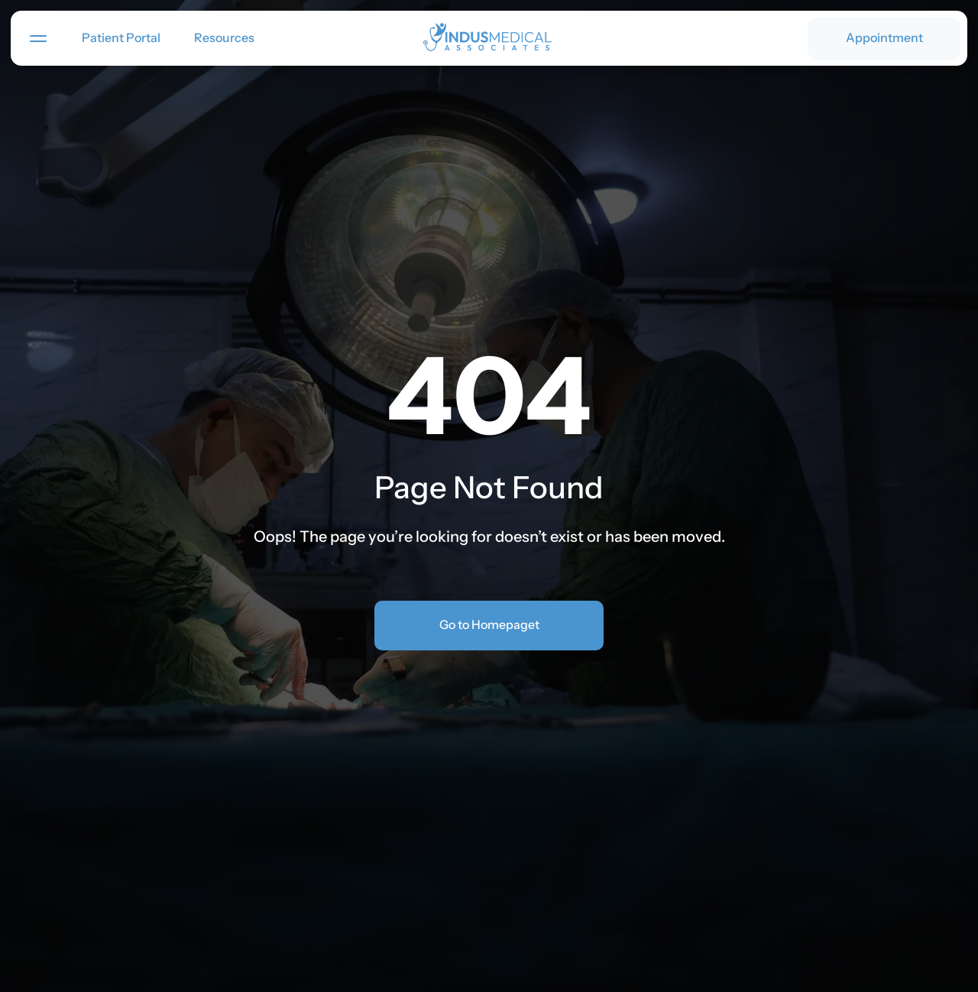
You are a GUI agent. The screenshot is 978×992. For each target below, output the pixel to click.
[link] (489, 38)
